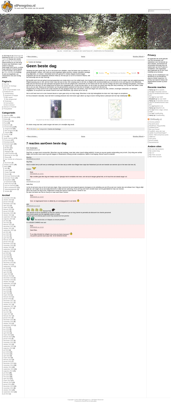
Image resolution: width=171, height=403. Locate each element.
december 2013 (8, 386)
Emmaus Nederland (11, 176)
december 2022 (8, 213)
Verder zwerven (8, 138)
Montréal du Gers (10, 155)
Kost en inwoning (10, 185)
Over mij (6, 84)
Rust (5, 123)
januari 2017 (7, 318)
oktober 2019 (7, 264)
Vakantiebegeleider (11, 189)
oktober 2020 (7, 247)
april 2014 (6, 378)
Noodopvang (8, 142)
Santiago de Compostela (12, 61)
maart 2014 (7, 380)
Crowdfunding (158, 113)
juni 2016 (6, 329)
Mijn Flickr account (155, 155)
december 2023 (8, 203)
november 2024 (8, 198)
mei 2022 (6, 222)
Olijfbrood (152, 137)
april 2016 (6, 333)
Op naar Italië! (158, 97)
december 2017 (8, 300)
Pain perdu (152, 138)
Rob (31, 172)
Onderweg (8, 101)
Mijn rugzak (8, 97)
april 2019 (6, 272)
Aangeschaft (9, 129)
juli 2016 (6, 327)
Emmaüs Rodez (10, 178)
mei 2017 (6, 312)
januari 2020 (7, 261)
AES (6, 168)
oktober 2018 (7, 281)
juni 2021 (6, 234)
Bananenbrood (154, 142)
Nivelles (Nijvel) (138, 56)
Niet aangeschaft (11, 99)
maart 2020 (7, 259)
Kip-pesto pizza (154, 124)
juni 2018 (6, 289)
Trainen (7, 132)
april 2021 (6, 238)
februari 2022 (7, 224)
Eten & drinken (10, 105)
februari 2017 (7, 316)
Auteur (7, 170)
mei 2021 (6, 236)
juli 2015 (6, 350)
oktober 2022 (7, 215)
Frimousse (7, 140)
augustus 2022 (8, 219)
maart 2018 (7, 295)
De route (7, 88)
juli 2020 (6, 253)
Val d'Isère (8, 163)
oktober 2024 (7, 200)
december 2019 (8, 262)
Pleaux (7, 157)
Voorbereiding (9, 93)
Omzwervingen (9, 144)
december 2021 (8, 226)
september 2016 (8, 325)
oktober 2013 (7, 390)
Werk (5, 166)
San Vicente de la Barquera (13, 159)
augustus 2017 (8, 308)
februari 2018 (7, 297)
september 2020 (8, 249)
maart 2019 (7, 274)
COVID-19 (6, 134)
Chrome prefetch (154, 122)
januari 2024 (7, 202)
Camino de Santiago (9, 86)
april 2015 (6, 356)
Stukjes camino (9, 164)
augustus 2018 (8, 285)
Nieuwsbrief (8, 121)
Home (83, 56)
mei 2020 (6, 255)
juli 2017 (6, 310)
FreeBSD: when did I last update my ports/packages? (158, 132)
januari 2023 (7, 211)
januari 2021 (7, 242)
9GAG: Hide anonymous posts (158, 135)
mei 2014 (6, 377)
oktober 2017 (7, 304)
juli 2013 (6, 394)
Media (6, 119)
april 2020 (6, 257)
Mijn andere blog (154, 151)
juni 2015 (6, 352)
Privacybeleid (7, 109)
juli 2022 (6, 221)
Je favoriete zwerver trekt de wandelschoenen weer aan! (159, 93)
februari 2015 (7, 359)
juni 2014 (6, 375)
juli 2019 (6, 268)
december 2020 (8, 243)
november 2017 (8, 302)
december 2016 (8, 319)
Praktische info (8, 91)
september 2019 (8, 266)
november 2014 (8, 365)
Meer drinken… (33, 56)
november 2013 (8, 388)
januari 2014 (7, 384)
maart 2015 (7, 358)
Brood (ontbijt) (153, 140)
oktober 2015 (7, 344)
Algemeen (6, 115)
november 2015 (8, 342)
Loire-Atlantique (9, 72)
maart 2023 (7, 207)
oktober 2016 (7, 323)
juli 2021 (6, 232)
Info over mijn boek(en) (156, 149)
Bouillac (7, 148)
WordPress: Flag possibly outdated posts (157, 126)
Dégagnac (8, 151)
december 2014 (8, 363)
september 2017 (8, 306)
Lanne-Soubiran (10, 153)
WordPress (85, 401)
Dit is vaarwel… (161, 90)
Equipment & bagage (11, 95)
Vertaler (7, 191)
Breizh (7, 150)
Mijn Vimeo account (155, 157)
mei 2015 (6, 354)
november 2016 (8, 321)
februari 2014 (7, 382)
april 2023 (6, 205)
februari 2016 (7, 337)
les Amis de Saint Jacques (60, 234)
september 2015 (8, 346)
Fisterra (4, 59)
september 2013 (8, 392)
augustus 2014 (8, 371)
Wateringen (17, 56)
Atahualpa (93, 401)
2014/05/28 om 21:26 (33, 181)
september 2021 (8, 230)
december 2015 (8, 340)
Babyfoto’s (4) (158, 106)
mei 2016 (6, 331)
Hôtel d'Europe (9, 184)
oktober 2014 (7, 367)
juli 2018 (6, 287)
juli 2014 (6, 373)
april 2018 (6, 293)
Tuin (4, 136)
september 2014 (8, 369)
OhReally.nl (156, 119)
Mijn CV (151, 153)
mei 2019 (6, 270)
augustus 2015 (8, 348)
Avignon (7, 146)
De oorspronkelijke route (12, 90)
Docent (7, 174)
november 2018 (8, 280)
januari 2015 (7, 361)
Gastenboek (9, 182)
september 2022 (8, 217)
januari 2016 (7, 339)
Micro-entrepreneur (11, 187)
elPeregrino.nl (24, 5)
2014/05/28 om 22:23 (33, 206)
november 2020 (8, 245)
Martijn (28, 157)
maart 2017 (7, 314)
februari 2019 (7, 276)
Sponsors (7, 125)
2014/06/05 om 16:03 (36, 197)
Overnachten (9, 103)
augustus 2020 (8, 251)
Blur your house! (154, 129)
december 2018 (8, 278)
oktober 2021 (7, 228)
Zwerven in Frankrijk (9, 107)
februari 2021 (7, 240)
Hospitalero (8, 180)
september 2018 (8, 283)
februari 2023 (7, 209)
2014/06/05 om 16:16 (36, 227)
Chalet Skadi (9, 172)
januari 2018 (7, 299)
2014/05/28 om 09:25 (33, 159)
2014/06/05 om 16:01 (36, 174)
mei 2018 (6, 291)
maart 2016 (7, 335)
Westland (16, 57)
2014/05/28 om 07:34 (33, 150)
